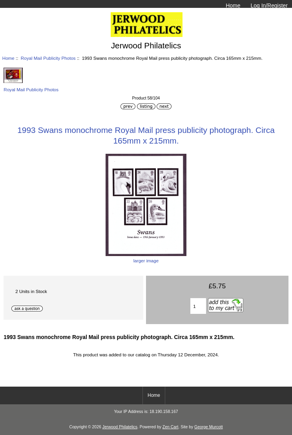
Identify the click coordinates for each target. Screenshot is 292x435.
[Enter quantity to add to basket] (198, 306)
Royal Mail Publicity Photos (48, 58)
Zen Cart (170, 427)
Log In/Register (269, 5)
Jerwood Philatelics (119, 427)
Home (233, 5)
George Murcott (208, 427)
